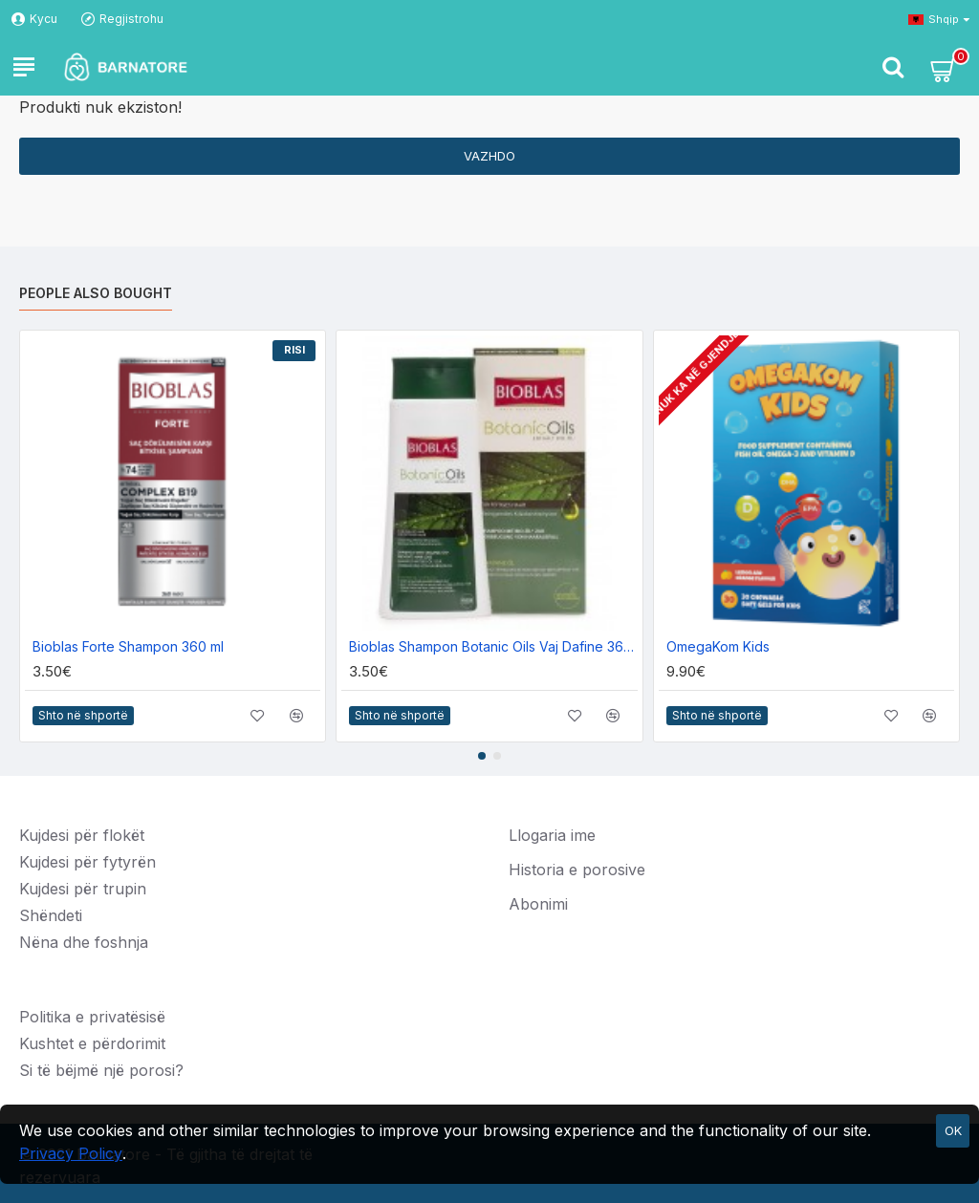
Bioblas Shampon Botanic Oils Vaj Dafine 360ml (493, 646)
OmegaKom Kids (718, 646)
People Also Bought (95, 293)
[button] (482, 756)
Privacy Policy (70, 1153)
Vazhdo (489, 155)
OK (953, 1130)
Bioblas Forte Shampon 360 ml (128, 646)
